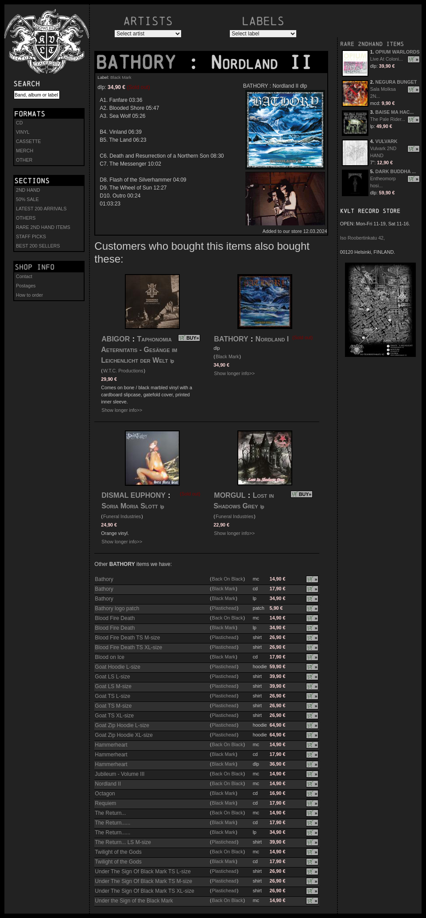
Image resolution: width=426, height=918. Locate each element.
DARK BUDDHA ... (396, 171)
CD (19, 122)
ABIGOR (115, 339)
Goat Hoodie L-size (117, 667)
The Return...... (112, 823)
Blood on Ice (109, 657)
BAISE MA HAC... (395, 112)
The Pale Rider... (387, 119)
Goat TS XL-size (114, 716)
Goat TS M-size (113, 706)
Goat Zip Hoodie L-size (122, 725)
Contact (24, 276)
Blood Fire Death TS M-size (127, 638)
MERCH (24, 150)
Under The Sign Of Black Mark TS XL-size (144, 891)
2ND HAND (28, 190)
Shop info (34, 267)
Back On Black (227, 578)
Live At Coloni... (386, 59)
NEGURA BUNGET (396, 82)
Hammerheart (111, 745)
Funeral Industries (122, 516)
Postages (25, 285)
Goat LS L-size (112, 677)
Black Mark (120, 77)
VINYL (23, 132)
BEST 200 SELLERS (38, 245)
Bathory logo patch (117, 608)
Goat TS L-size (112, 696)
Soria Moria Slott (129, 506)
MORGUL (229, 495)
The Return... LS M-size (123, 842)
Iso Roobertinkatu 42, (362, 237)
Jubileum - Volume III (119, 774)
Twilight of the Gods (118, 852)
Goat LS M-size (113, 686)
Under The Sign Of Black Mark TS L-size (142, 871)
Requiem (105, 803)
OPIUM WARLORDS (398, 51)
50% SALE (27, 199)
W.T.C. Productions (123, 370)
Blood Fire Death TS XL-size (128, 647)
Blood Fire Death (115, 618)
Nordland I (272, 339)
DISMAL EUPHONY (133, 495)
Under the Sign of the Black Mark (134, 901)
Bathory (104, 579)
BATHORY (141, 62)
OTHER (24, 160)
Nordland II (108, 784)
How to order (29, 295)
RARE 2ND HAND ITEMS (43, 227)
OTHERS (25, 218)
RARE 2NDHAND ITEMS (372, 44)
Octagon (105, 793)
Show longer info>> (121, 410)
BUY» (192, 338)
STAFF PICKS (31, 236)
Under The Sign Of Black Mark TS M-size (143, 881)
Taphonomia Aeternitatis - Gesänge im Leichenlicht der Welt (139, 349)
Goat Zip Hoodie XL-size (124, 735)
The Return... (110, 813)
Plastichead (224, 608)
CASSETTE (28, 141)
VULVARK (387, 141)
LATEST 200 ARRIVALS (41, 208)
